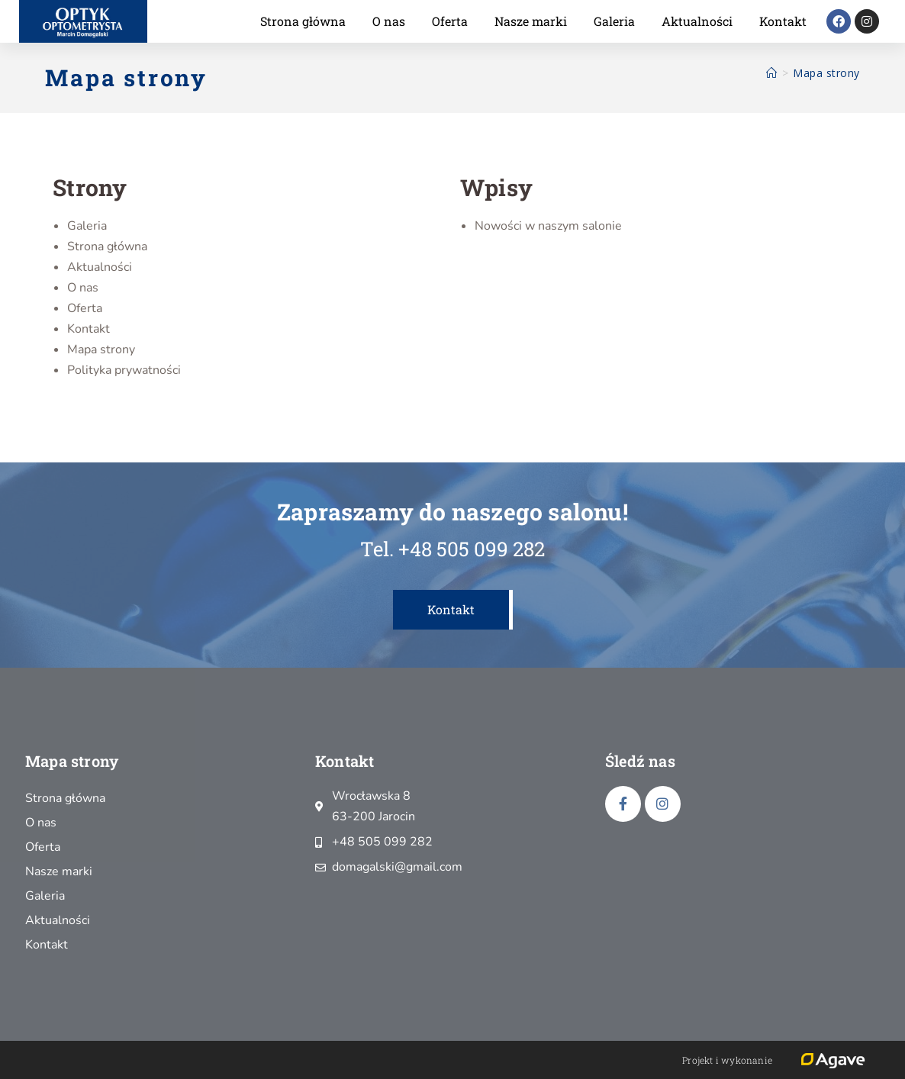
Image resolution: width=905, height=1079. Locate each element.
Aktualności (697, 21)
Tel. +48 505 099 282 (452, 549)
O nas (388, 21)
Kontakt (783, 21)
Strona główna (303, 21)
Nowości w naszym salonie (548, 225)
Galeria (614, 21)
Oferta (450, 21)
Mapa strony (826, 73)
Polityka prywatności (124, 370)
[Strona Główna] (772, 73)
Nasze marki (530, 21)
